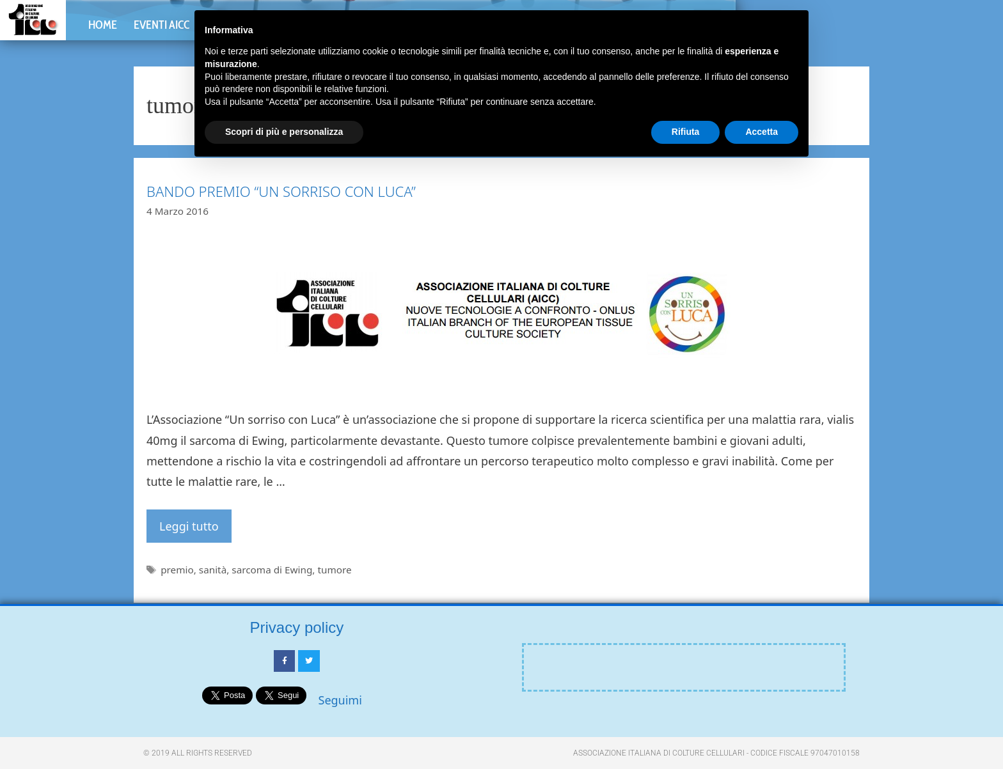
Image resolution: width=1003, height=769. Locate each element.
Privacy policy (297, 627)
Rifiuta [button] (686, 132)
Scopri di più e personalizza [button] (284, 132)
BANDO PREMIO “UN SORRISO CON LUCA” (281, 191)
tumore (334, 569)
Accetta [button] (761, 132)
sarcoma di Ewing (272, 569)
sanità (212, 569)
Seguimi (340, 700)
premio (177, 569)
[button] (965, 37)
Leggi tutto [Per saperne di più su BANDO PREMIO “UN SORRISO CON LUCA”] (189, 526)
